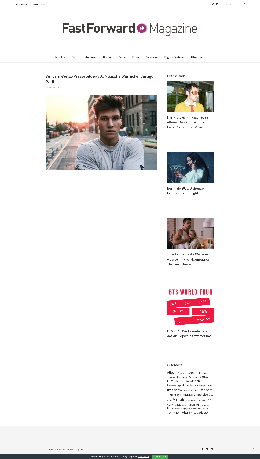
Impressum (21, 4)
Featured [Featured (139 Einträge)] (193, 377)
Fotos (135, 57)
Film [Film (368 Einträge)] (170, 381)
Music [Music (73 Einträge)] (169, 400)
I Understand (160, 456)
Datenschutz (39, 4)
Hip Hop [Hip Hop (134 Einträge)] (201, 385)
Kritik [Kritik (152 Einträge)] (186, 394)
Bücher (107, 57)
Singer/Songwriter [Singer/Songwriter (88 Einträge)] (188, 408)
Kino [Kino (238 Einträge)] (195, 390)
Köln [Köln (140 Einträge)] (191, 394)
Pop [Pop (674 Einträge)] (208, 400)
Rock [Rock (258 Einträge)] (170, 408)
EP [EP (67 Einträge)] (187, 377)
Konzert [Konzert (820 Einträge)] (205, 389)
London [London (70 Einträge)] (211, 395)
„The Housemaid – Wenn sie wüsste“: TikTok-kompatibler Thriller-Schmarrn (189, 259)
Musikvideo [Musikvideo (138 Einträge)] (190, 400)
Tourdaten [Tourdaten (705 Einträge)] (184, 412)
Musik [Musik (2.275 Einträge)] (178, 399)
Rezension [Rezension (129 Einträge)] (203, 404)
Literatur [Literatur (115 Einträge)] (198, 394)
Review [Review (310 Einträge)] (193, 405)
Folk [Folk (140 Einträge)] (176, 381)
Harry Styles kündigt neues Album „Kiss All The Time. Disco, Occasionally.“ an (187, 122)
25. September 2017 (53, 87)
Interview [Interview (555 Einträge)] (174, 389)
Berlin (122, 57)
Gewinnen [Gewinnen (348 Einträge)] (193, 381)
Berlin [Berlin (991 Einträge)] (193, 372)
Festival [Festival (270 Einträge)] (203, 377)
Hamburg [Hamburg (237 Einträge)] (190, 385)
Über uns (196, 57)
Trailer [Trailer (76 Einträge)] (195, 414)
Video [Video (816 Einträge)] (203, 413)
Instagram (217, 4)
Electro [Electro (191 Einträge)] (181, 377)
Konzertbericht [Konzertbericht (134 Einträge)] (174, 394)
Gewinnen (152, 57)
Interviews (90, 57)
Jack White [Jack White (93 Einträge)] (187, 390)
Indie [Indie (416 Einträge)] (209, 385)
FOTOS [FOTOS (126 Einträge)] (182, 381)
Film (74, 57)
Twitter (212, 4)
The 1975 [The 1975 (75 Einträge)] (205, 409)
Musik (59, 57)
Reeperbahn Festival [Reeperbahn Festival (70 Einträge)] (180, 405)
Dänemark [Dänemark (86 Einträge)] (172, 377)
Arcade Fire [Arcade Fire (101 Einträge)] (183, 373)
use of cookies (143, 456)
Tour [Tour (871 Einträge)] (171, 413)
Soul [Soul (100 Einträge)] (199, 408)
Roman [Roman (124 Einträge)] (177, 408)
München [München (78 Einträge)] (201, 400)
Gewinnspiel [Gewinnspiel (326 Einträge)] (175, 385)
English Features (174, 57)
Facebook (207, 4)
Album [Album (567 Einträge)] (172, 372)
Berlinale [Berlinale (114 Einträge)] (203, 373)
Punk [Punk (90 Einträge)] (169, 405)
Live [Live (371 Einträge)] (205, 394)
